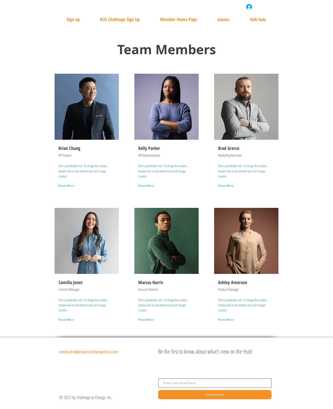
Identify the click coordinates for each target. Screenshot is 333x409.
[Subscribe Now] (214, 394)
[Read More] (67, 186)
